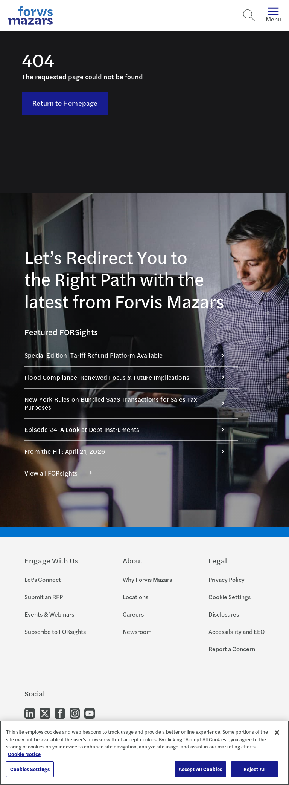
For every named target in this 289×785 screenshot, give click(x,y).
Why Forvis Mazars (147, 579)
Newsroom (137, 631)
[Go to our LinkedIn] (29, 713)
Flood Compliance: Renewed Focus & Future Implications (128, 377)
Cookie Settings (229, 596)
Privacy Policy (226, 579)
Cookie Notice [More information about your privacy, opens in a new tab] (24, 753)
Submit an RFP (43, 596)
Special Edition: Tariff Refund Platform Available (128, 355)
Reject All (254, 769)
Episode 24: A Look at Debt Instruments (128, 429)
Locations (135, 596)
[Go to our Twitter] (45, 713)
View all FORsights (62, 472)
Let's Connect (42, 579)
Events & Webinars (49, 614)
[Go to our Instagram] (75, 713)
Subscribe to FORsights (55, 631)
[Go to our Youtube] (89, 713)
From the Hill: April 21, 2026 (128, 451)
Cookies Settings (30, 769)
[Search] (249, 15)
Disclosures (223, 614)
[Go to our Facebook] (60, 713)
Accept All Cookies (200, 769)
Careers (133, 614)
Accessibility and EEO (236, 631)
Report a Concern (231, 648)
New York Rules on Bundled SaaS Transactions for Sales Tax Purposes (128, 403)
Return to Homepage (64, 102)
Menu (273, 15)
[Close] (277, 732)
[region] (144, 753)
